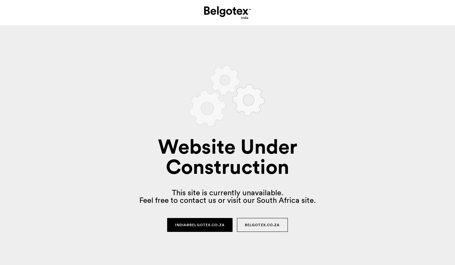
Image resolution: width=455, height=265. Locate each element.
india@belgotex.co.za (199, 225)
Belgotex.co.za (262, 225)
